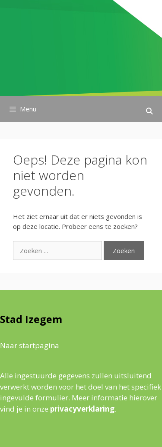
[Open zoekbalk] (149, 111)
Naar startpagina (29, 345)
